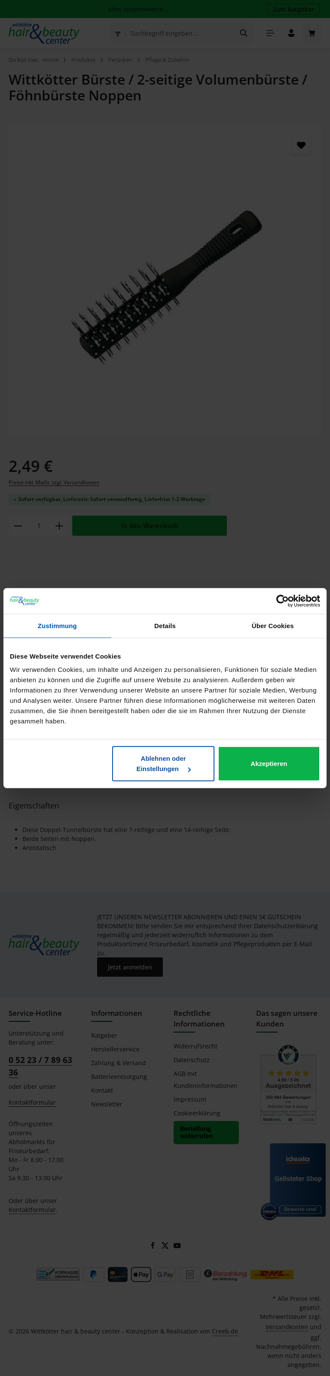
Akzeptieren (269, 763)
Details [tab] (165, 625)
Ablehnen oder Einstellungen (164, 763)
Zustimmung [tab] (57, 625)
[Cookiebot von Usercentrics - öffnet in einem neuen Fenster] (282, 600)
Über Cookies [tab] (273, 625)
